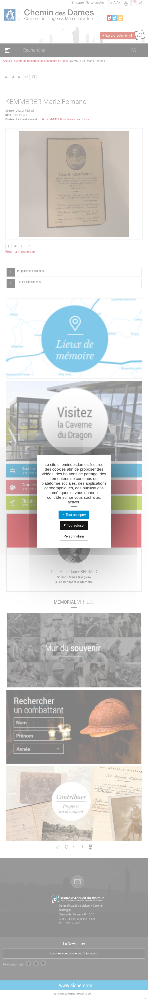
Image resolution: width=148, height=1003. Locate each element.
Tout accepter (74, 514)
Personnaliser (74, 536)
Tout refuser (74, 525)
